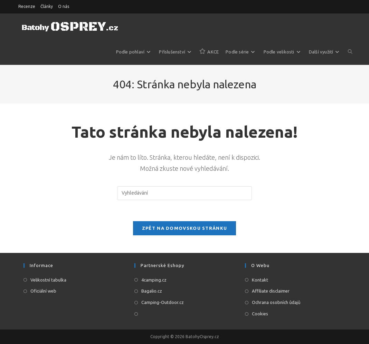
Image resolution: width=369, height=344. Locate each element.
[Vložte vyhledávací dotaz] (184, 193)
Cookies (260, 313)
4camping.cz (154, 279)
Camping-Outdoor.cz (162, 302)
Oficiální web (43, 290)
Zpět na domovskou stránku (184, 228)
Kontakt (260, 279)
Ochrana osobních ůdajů (276, 302)
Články (46, 6)
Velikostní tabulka (48, 279)
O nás (63, 6)
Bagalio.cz (151, 290)
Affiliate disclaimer (271, 290)
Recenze (26, 6)
